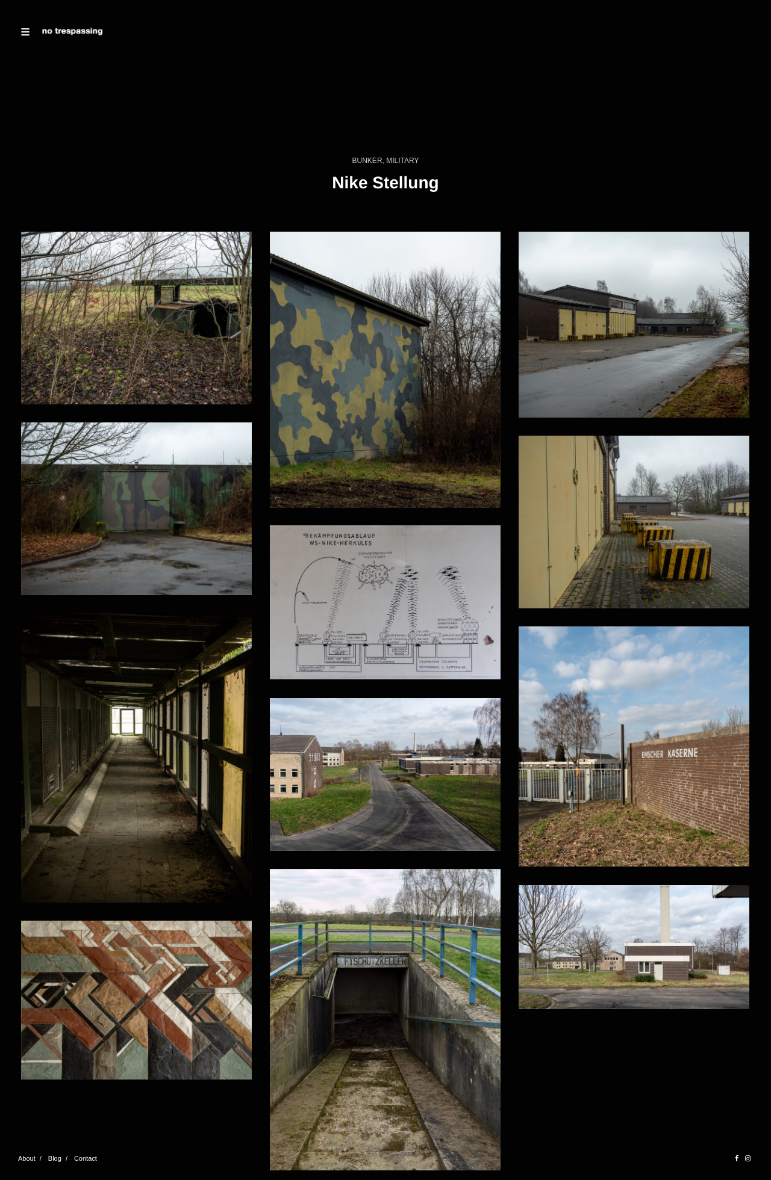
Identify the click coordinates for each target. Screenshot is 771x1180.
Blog (54, 1158)
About (27, 1158)
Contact (85, 1158)
